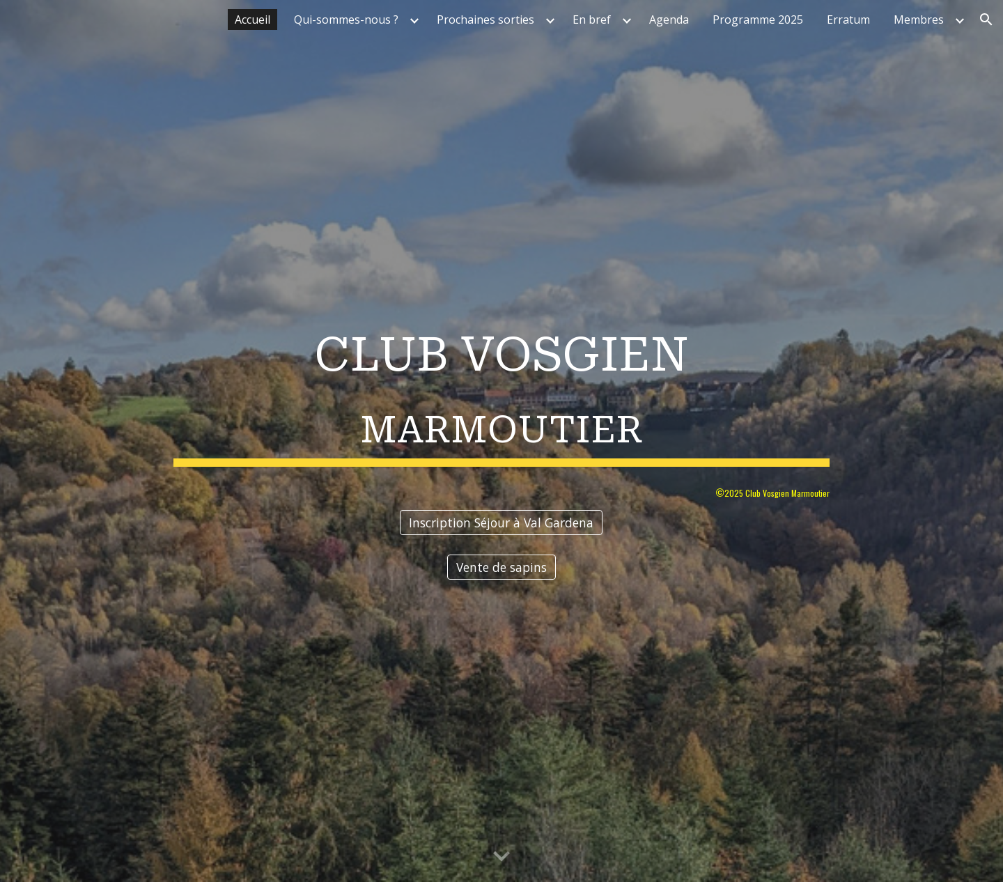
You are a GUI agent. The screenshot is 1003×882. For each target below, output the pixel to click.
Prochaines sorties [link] (485, 19)
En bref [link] (592, 19)
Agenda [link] (669, 19)
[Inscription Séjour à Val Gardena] (501, 522)
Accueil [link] (252, 19)
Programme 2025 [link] (758, 19)
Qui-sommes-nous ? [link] (346, 19)
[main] (501, 389)
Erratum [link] (848, 19)
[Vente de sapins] (501, 567)
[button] (986, 19)
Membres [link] (919, 19)
